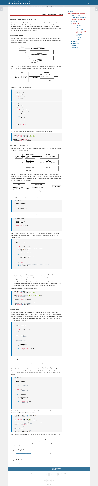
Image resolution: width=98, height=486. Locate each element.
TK (55, 469)
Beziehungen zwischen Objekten (44, 6)
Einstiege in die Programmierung (20, 6)
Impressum (49, 484)
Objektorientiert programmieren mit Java (32, 6)
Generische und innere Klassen (60, 6)
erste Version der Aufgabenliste (23, 453)
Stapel (18, 22)
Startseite (12, 6)
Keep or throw (52, 6)
